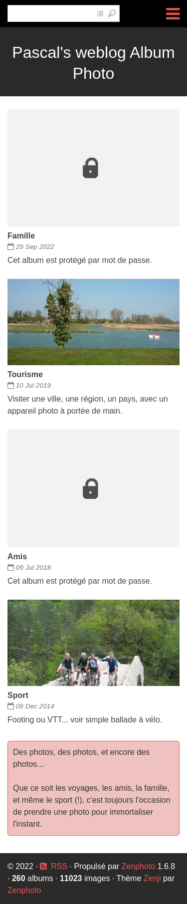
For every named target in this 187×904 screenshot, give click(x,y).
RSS (59, 866)
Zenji (152, 878)
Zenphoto (140, 866)
